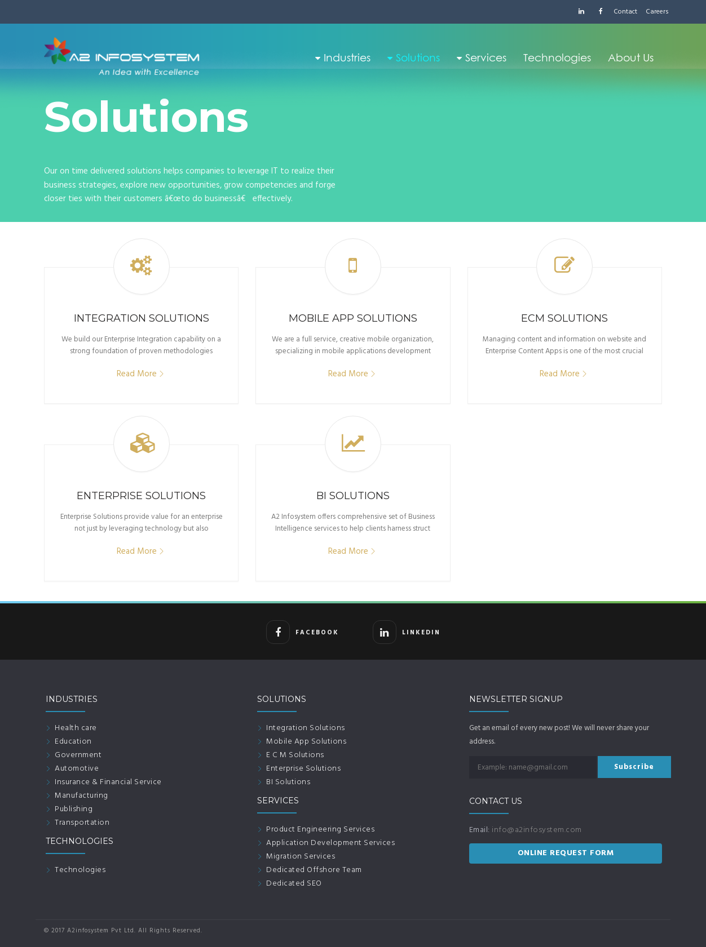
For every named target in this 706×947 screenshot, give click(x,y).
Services (481, 57)
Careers (657, 11)
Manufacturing (81, 795)
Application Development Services (330, 843)
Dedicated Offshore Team (314, 870)
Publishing (73, 809)
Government (78, 755)
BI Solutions (288, 782)
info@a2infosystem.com (537, 830)
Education (73, 741)
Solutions (413, 57)
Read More (137, 374)
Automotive (77, 768)
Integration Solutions (305, 728)
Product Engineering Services (320, 829)
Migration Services (300, 856)
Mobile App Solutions (306, 741)
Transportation (82, 822)
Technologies (557, 57)
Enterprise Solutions (303, 768)
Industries (342, 57)
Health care (76, 728)
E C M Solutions (295, 755)
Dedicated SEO (294, 883)
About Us (631, 57)
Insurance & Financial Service (108, 782)
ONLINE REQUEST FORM (566, 853)
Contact (625, 11)
